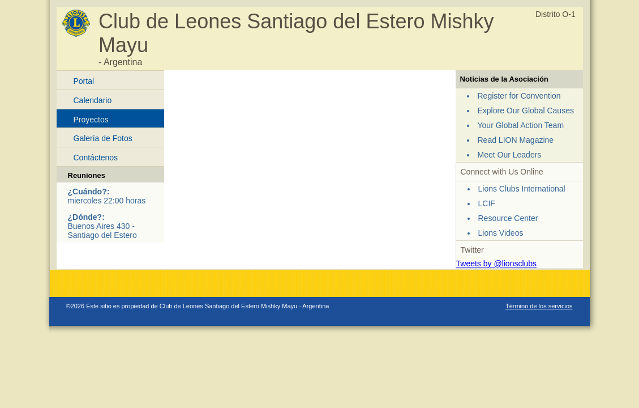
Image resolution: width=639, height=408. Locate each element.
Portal (84, 81)
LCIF (486, 203)
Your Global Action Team (521, 125)
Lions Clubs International (521, 188)
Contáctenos (96, 157)
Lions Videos (501, 232)
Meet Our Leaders (510, 154)
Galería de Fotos (103, 138)
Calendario (93, 100)
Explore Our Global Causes (526, 110)
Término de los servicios (539, 306)
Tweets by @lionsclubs (496, 263)
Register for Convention (519, 95)
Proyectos (91, 119)
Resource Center (508, 218)
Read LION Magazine (516, 139)
